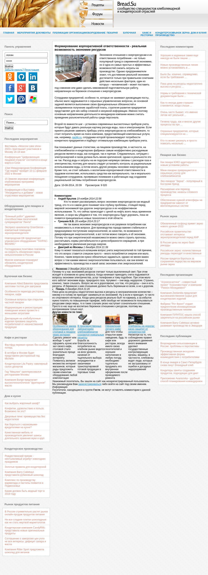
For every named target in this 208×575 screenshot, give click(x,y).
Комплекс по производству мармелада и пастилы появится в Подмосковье (24, 483)
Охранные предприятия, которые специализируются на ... (179, 132)
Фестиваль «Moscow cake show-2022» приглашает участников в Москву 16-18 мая (23, 149)
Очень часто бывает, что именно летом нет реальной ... (179, 114)
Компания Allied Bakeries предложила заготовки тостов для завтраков (26, 285)
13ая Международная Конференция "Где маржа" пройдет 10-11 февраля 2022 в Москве (26, 171)
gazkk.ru (77, 137)
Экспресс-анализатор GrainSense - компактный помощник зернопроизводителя (25, 230)
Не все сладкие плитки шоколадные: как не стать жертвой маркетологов (26, 521)
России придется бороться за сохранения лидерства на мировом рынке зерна (180, 261)
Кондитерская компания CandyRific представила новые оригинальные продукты (25, 530)
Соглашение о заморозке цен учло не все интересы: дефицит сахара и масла (25, 541)
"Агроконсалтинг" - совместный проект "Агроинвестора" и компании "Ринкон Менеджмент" (181, 285)
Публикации (60, 32)
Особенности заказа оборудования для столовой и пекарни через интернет (64, 330)
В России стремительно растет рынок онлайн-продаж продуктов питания (26, 513)
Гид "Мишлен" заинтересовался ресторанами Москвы (23, 373)
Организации (77, 32)
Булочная (129, 32)
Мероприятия (26, 32)
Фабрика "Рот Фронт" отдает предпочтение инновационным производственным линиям (178, 306)
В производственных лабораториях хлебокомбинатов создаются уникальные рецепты (91, 332)
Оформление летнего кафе (113, 327)
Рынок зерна (181, 32)
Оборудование (95, 32)
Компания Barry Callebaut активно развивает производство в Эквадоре (181, 324)
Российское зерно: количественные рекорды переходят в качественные (180, 252)
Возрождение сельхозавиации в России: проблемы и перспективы (179, 345)
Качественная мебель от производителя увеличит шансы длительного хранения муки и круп (24, 435)
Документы (43, 32)
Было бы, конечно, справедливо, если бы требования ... (179, 76)
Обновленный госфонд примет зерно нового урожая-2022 (181, 225)
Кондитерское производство (164, 33)
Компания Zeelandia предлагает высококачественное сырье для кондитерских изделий (178, 296)
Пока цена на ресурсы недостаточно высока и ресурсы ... (181, 85)
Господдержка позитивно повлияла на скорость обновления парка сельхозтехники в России (25, 252)
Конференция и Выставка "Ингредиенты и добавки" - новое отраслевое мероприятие (24, 192)
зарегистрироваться (89, 384)
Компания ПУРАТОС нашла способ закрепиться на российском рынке (180, 316)
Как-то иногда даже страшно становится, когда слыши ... (176, 104)
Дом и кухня (199, 32)
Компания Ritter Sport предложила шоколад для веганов (24, 551)
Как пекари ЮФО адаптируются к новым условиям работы (179, 164)
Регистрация (32, 69)
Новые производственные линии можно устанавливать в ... (179, 66)
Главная (8, 32)
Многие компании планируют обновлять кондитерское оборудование (21, 263)
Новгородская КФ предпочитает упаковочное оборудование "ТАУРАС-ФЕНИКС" (26, 241)
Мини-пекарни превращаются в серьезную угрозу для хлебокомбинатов (178, 173)
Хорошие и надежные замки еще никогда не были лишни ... (179, 57)
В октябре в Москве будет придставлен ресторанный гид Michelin (22, 355)
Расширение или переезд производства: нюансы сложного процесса (179, 192)
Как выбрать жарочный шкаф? (22, 403)
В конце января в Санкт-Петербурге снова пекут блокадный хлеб (180, 364)
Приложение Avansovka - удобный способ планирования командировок (181, 380)
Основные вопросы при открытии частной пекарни (24, 301)
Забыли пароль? (14, 69)
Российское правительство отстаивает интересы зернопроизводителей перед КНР (179, 234)
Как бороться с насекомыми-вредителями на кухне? (21, 426)
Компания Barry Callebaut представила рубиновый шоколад (24, 473)
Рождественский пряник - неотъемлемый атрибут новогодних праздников (25, 459)
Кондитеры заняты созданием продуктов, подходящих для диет (179, 372)
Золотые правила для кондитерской (25, 466)
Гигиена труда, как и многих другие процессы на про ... (180, 123)
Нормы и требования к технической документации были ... (180, 95)
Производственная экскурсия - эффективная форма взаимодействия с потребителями (179, 354)
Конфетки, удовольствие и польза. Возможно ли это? (24, 410)
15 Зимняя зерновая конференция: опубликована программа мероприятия (25, 181)
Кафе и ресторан (147, 33)
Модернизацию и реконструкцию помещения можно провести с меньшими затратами (23, 310)
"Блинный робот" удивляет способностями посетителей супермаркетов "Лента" (21, 219)
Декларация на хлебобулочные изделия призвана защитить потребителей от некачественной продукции (24, 323)
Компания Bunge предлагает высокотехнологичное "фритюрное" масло (25, 382)
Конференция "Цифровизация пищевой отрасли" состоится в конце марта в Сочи (26, 160)
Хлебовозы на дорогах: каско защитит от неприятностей (141, 329)
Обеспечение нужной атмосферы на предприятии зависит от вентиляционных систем (181, 203)
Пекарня (112, 32)
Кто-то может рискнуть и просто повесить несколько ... (178, 142)
